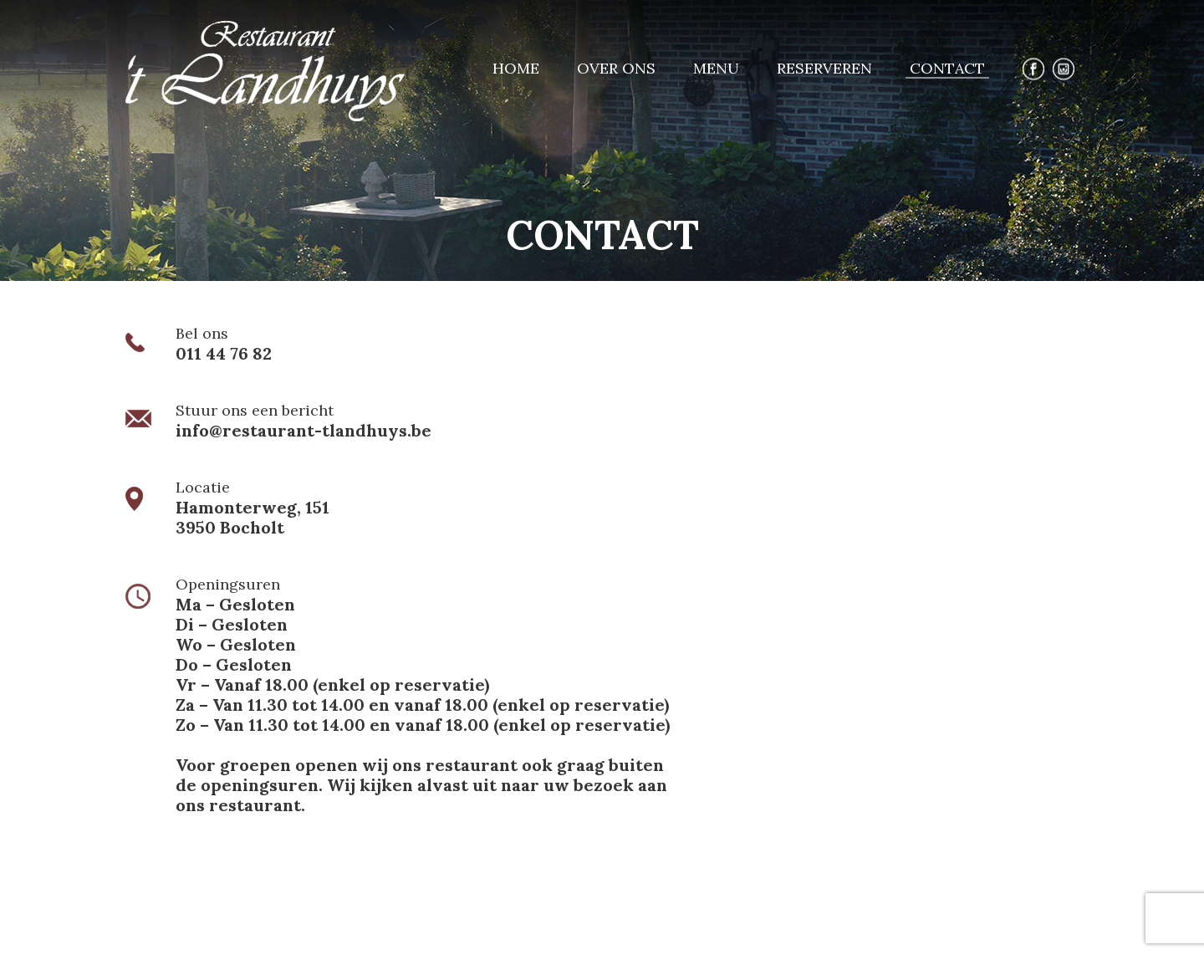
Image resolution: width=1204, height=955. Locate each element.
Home (515, 68)
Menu (716, 68)
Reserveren (824, 68)
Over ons (616, 68)
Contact (947, 68)
